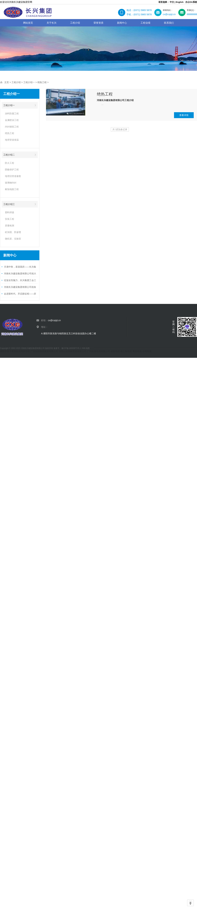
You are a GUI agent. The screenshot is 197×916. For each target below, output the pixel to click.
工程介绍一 (29, 82)
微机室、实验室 (13, 238)
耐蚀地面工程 (12, 189)
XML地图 (86, 348)
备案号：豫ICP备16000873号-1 (68, 348)
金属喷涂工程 (12, 120)
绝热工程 (42, 82)
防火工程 (9, 163)
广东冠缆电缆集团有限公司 (44, 351)
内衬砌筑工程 (12, 126)
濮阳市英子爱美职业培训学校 (15, 351)
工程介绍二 (9, 154)
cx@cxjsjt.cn (54, 320)
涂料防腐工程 (12, 113)
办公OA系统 (191, 2)
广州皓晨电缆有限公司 (98, 351)
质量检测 (9, 225)
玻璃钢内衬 (10, 182)
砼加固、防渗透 (13, 232)
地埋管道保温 (12, 139)
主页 (6, 82)
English (180, 2)
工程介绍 (16, 82)
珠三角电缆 (126, 351)
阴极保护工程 (12, 169)
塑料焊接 (9, 212)
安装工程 (9, 219)
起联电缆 (115, 351)
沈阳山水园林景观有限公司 (72, 351)
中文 (172, 2)
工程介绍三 (9, 204)
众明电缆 (147, 351)
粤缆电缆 (137, 351)
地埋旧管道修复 (13, 176)
